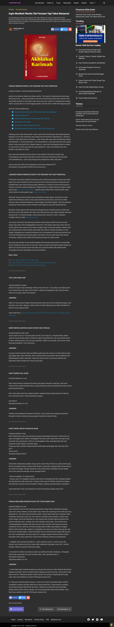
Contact (20, 620)
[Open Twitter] (93, 619)
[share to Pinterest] (70, 29)
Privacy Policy (39, 620)
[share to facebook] (55, 29)
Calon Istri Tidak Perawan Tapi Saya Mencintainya (28, 265)
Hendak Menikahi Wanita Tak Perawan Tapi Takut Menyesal (36, 112)
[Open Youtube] (101, 619)
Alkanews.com (56, 620)
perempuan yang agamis (25, 190)
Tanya (58, 3)
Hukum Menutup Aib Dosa (88, 98)
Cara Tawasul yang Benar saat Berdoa (92, 63)
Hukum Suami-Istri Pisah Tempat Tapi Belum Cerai (92, 81)
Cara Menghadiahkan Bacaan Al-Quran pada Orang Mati (90, 93)
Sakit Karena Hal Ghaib (23, 122)
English (84, 3)
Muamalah (67, 3)
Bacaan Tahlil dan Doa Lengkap (88, 45)
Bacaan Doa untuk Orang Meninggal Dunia (91, 75)
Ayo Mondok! (39, 3)
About (13, 620)
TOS (47, 620)
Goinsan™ (34, 625)
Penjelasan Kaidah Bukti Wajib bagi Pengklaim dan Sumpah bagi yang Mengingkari (87, 113)
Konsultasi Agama (17, 603)
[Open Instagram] (97, 619)
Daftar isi (50, 3)
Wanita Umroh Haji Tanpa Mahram (87, 129)
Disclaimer (28, 620)
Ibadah (76, 3)
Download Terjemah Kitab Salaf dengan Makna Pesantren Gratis (90, 51)
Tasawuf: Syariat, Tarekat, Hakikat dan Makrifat (92, 57)
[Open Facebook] (88, 619)
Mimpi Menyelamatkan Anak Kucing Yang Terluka (32, 119)
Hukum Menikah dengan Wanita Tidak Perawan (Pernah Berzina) (33, 263)
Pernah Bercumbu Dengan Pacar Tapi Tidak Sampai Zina (34, 128)
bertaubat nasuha (31, 217)
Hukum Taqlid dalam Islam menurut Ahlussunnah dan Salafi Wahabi (87, 120)
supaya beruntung (39, 192)
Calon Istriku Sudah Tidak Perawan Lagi (24, 260)
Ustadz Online (18, 28)
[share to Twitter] (64, 29)
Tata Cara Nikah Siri (22, 115)
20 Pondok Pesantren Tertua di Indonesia (89, 68)
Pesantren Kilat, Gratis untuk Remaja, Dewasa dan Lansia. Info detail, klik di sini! (90, 16)
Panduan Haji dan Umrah (84, 125)
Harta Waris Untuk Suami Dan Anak (27, 125)
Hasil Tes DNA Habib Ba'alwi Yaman (91, 87)
